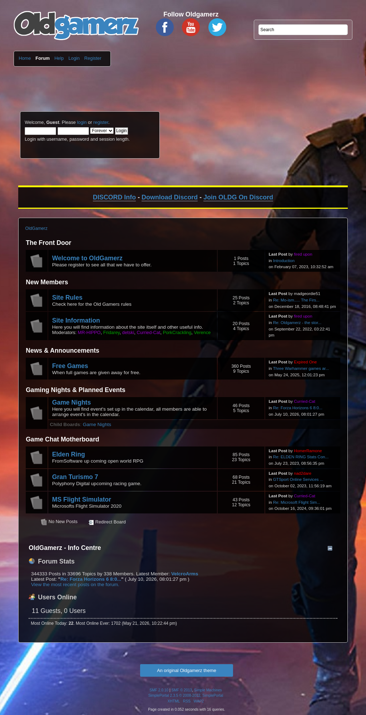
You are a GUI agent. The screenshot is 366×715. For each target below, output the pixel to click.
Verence (202, 332)
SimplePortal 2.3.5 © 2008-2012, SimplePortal (185, 695)
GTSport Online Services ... (298, 479)
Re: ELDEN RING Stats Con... (300, 457)
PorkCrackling (177, 332)
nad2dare (302, 473)
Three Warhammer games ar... (301, 368)
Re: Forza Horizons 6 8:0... (297, 408)
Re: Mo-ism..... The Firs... (296, 300)
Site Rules (67, 297)
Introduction (284, 261)
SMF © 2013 (182, 690)
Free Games (70, 365)
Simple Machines (208, 690)
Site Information (76, 320)
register (100, 122)
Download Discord (170, 197)
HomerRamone (308, 451)
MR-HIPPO (89, 332)
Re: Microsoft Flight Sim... (296, 502)
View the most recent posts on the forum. (75, 584)
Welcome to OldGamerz (87, 258)
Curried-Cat (148, 332)
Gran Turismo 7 (75, 476)
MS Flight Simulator (81, 499)
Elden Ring (68, 454)
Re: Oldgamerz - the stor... (297, 322)
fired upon (303, 254)
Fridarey (111, 332)
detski (128, 332)
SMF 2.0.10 (158, 690)
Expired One (305, 362)
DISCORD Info (114, 197)
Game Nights (71, 402)
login (81, 122)
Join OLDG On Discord (238, 197)
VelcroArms (184, 573)
